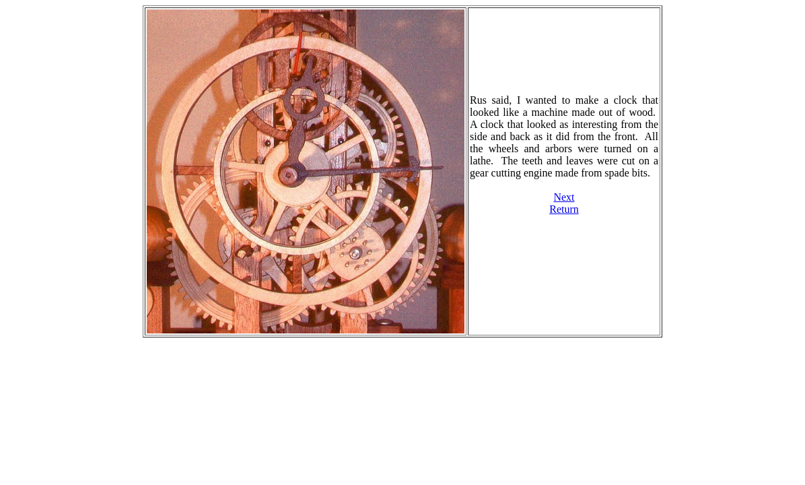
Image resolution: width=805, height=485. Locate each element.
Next (563, 197)
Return (564, 209)
